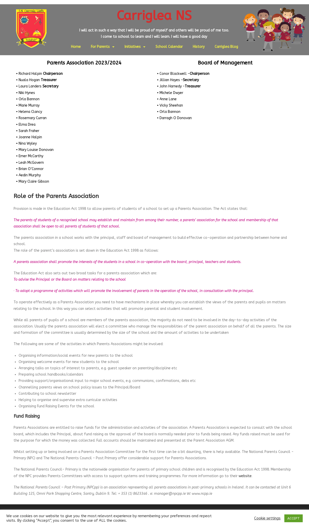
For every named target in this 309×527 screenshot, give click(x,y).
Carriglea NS (154, 15)
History (199, 47)
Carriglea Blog (226, 47)
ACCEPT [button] (293, 518)
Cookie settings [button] (267, 518)
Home (76, 47)
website (245, 476)
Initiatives (135, 47)
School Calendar (169, 47)
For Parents (102, 47)
